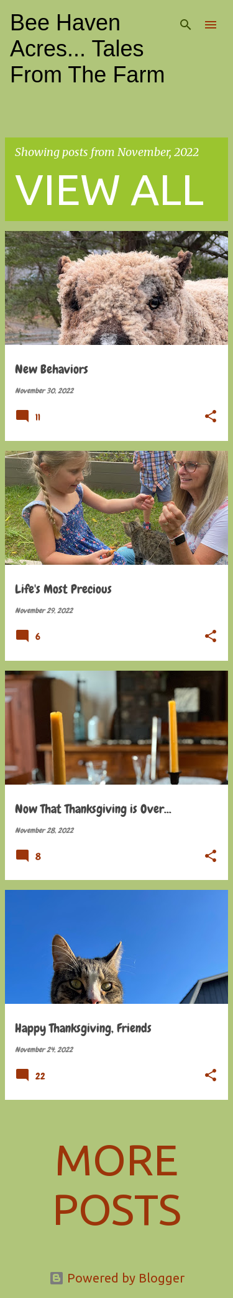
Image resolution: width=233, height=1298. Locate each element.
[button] (210, 417)
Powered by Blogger (117, 1278)
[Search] (185, 25)
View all (109, 189)
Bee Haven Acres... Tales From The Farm (87, 48)
